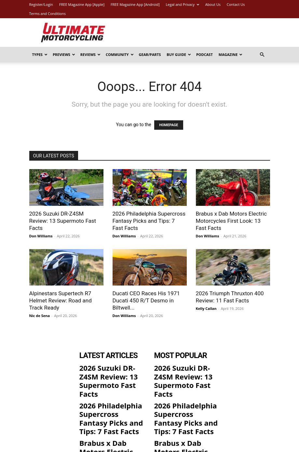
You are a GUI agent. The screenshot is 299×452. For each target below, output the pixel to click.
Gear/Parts (150, 54)
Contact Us (236, 4)
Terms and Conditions (47, 13)
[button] (262, 55)
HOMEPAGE (168, 125)
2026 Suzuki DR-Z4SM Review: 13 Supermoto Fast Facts (62, 220)
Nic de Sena (39, 315)
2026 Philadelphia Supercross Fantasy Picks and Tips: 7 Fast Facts (149, 220)
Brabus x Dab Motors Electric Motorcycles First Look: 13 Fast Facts (231, 220)
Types (40, 54)
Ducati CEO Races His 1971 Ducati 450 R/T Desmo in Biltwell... (146, 300)
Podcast (204, 54)
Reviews (90, 54)
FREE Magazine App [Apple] (81, 4)
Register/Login (41, 4)
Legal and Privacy (182, 4)
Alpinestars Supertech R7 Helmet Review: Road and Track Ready (60, 300)
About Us (213, 4)
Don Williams (41, 235)
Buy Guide (179, 54)
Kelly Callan (206, 308)
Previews (64, 54)
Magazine (231, 54)
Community (120, 54)
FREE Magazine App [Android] (135, 4)
